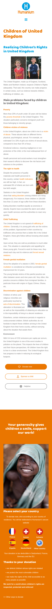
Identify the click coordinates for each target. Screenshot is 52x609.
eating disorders (18, 196)
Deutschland (26, 544)
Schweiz (39, 533)
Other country (39, 544)
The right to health (11, 169)
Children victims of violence (15, 127)
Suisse (26, 533)
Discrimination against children (16, 291)
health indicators (26, 179)
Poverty (6, 110)
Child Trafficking (10, 219)
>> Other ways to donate (13, 597)
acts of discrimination (11, 304)
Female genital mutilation (14, 260)
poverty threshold (13, 117)
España (12, 544)
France (12, 533)
